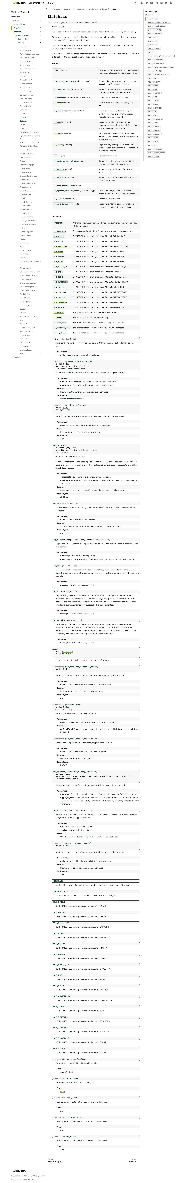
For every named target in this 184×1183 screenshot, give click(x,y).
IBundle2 (23, 198)
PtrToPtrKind (25, 298)
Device (22, 125)
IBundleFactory (25, 206)
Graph (22, 161)
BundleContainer (26, 87)
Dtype (22, 128)
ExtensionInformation (28, 150)
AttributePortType (27, 58)
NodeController (26, 250)
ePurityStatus (25, 342)
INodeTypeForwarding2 (28, 224)
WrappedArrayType (27, 328)
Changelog (16, 357)
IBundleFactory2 (26, 209)
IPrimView (24, 228)
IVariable (23, 239)
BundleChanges (26, 84)
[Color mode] (141, 3)
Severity (23, 313)
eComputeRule (25, 339)
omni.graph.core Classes (98, 9)
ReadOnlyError (25, 302)
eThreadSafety (25, 346)
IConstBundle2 (25, 213)
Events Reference (19, 24)
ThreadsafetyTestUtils (28, 316)
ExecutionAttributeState (29, 142)
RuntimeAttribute (26, 305)
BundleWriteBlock (27, 95)
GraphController (26, 172)
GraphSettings (25, 194)
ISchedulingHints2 (27, 235)
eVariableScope (26, 350)
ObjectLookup (25, 268)
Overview (15, 20)
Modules (17, 32)
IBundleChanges (26, 202)
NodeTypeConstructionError (30, 262)
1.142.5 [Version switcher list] (49, 3)
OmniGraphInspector (28, 283)
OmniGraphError (26, 279)
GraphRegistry (25, 187)
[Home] (46, 9)
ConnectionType (26, 106)
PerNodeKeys (25, 294)
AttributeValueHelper (28, 69)
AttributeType (25, 65)
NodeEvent (24, 254)
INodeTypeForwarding (28, 221)
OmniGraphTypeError (28, 287)
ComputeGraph (26, 99)
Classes (21, 43)
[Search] (136, 3)
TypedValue (24, 324)
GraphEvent (24, 180)
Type (21, 320)
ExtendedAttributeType (29, 146)
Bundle (22, 76)
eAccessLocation (26, 331)
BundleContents (26, 91)
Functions (21, 354)
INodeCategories (26, 217)
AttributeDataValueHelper (30, 54)
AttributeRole (25, 61)
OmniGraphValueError (28, 290)
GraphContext (25, 168)
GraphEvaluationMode (28, 176)
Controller (24, 110)
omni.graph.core (22, 35)
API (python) (17, 28)
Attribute (23, 46)
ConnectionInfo (26, 102)
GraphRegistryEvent (27, 191)
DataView (23, 114)
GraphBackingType (27, 165)
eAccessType (25, 335)
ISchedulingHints (26, 232)
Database (23, 121)
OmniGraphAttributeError (30, 272)
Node (22, 247)
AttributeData (25, 50)
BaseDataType (25, 72)
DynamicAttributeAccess (29, 132)
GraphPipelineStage (27, 183)
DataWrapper (25, 117)
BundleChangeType (27, 80)
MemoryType (25, 243)
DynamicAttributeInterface (30, 137)
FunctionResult (25, 157)
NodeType (23, 258)
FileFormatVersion (27, 153)
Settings (23, 309)
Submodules (22, 39)
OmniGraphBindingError (29, 275)
